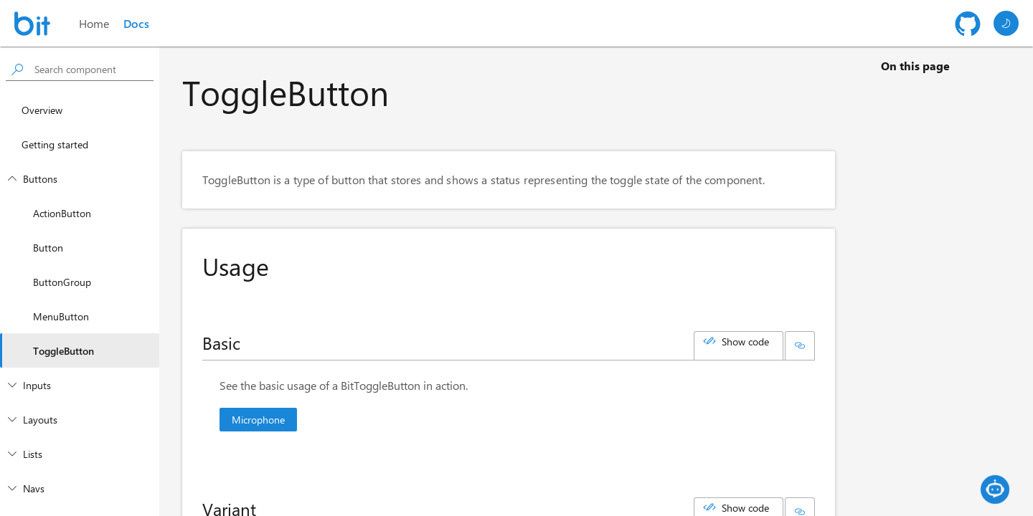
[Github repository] (967, 23)
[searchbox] (91, 69)
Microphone (258, 419)
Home (94, 23)
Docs (136, 23)
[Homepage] (32, 24)
